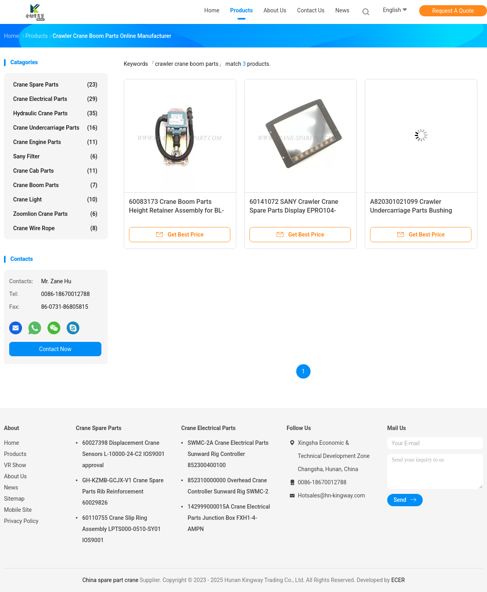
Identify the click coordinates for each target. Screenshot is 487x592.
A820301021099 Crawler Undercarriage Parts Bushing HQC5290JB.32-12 (411, 210)
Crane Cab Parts (55, 171)
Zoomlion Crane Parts (55, 214)
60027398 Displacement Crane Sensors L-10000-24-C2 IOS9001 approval (123, 454)
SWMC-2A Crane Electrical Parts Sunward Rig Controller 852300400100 (228, 454)
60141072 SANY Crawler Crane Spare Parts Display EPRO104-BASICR (293, 210)
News (11, 487)
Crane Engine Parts (55, 142)
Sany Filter (55, 156)
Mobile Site (18, 510)
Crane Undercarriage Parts (55, 128)
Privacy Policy (21, 521)
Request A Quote (453, 11)
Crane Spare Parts (55, 85)
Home (11, 443)
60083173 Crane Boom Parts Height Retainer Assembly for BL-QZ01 (176, 210)
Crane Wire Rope (55, 228)
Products (15, 454)
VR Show (15, 465)
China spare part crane (110, 580)
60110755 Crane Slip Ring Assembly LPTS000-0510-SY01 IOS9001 (121, 529)
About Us (15, 476)
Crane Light (55, 199)
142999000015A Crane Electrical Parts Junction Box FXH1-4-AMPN (229, 517)
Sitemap (14, 498)
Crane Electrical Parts (55, 99)
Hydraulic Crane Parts (55, 113)
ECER (398, 580)
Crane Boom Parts (55, 185)
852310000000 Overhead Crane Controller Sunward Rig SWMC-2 (228, 486)
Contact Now (55, 349)
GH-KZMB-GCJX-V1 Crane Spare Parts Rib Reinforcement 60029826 (123, 491)
